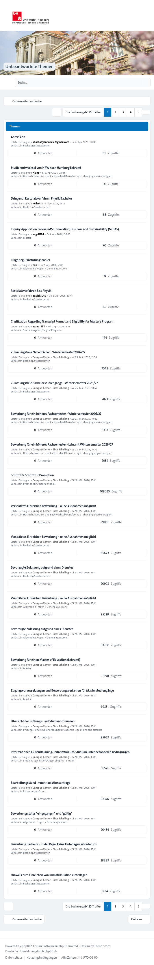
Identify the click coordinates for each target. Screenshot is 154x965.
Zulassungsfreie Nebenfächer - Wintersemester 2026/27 (48, 352)
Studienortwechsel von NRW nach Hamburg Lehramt (46, 167)
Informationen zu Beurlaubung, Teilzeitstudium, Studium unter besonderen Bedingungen (70, 752)
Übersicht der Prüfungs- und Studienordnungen (42, 721)
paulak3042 (39, 296)
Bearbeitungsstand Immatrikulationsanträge (40, 782)
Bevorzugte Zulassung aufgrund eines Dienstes (42, 567)
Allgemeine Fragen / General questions (45, 268)
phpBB (26, 946)
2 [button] (115, 112)
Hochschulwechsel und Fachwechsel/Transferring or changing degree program (67, 176)
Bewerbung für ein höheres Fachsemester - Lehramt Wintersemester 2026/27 (62, 444)
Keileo (36, 203)
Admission (18, 137)
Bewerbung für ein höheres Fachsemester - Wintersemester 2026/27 (56, 413)
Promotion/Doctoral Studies (39, 484)
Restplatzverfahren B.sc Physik (31, 290)
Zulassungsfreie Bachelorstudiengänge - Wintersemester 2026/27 (54, 383)
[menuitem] (13, 957)
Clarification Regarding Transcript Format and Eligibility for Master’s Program (62, 321)
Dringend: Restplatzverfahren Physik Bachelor (41, 198)
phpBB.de (51, 951)
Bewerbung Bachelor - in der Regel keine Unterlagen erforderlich (53, 844)
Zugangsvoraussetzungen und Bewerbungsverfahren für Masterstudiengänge (62, 690)
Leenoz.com (102, 946)
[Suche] (138, 82)
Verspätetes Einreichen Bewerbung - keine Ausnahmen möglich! (53, 506)
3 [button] (123, 112)
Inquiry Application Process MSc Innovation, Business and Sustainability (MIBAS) (65, 229)
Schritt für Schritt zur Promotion (32, 475)
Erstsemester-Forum (34, 791)
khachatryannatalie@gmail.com (51, 142)
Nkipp (36, 173)
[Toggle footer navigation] (5, 934)
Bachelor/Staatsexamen (36, 145)
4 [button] (131, 112)
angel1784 (38, 234)
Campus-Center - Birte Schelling (51, 357)
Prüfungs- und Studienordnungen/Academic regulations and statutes (62, 730)
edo (35, 265)
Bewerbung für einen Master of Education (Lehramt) (45, 659)
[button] (146, 112)
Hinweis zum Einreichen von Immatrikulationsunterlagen (49, 875)
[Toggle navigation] (148, 15)
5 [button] (138, 112)
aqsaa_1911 (39, 326)
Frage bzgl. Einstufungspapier (30, 260)
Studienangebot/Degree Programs (42, 330)
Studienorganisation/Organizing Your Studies (48, 760)
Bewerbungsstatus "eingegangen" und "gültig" (41, 813)
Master (27, 238)
